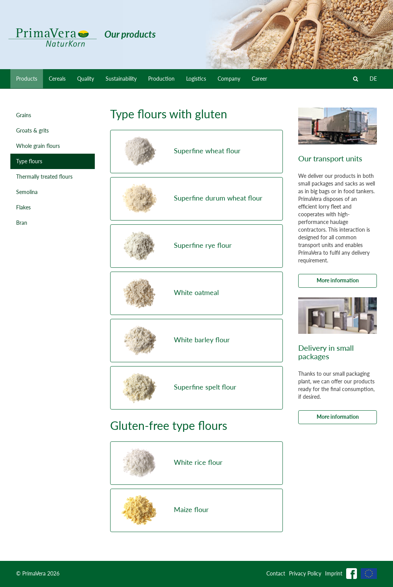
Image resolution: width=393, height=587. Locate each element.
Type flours (29, 161)
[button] (196, 151)
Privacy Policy (305, 573)
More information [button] (338, 280)
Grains (23, 115)
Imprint (333, 573)
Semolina (27, 192)
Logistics (196, 78)
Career (259, 78)
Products (26, 78)
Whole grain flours (38, 146)
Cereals (57, 78)
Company (229, 78)
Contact (275, 573)
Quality (85, 78)
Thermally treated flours (44, 176)
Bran (21, 222)
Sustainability (121, 78)
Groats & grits (32, 130)
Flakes (23, 207)
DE (373, 78)
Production (161, 78)
